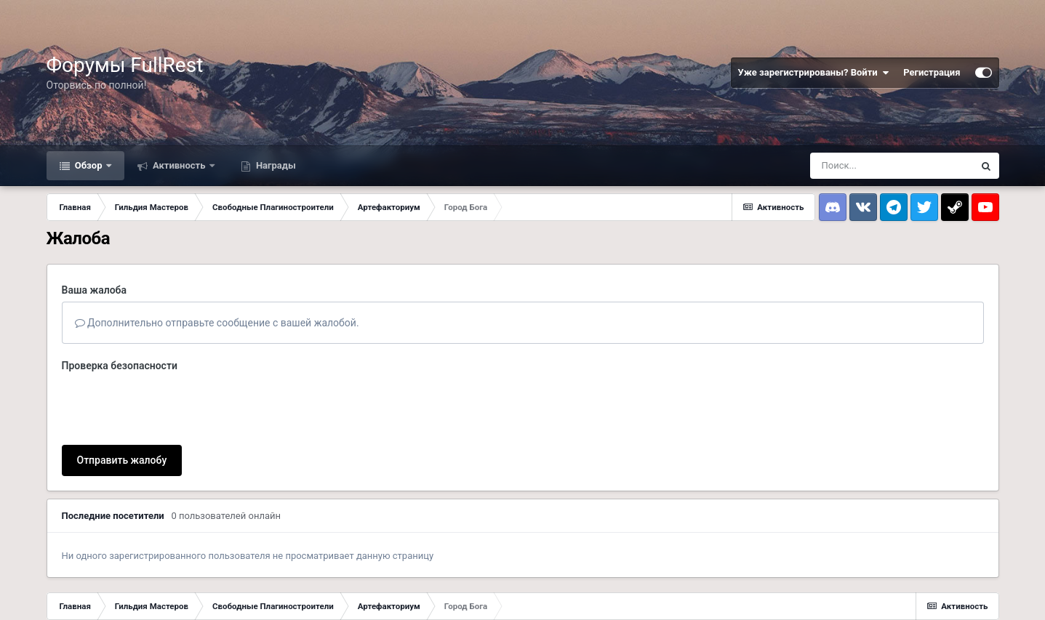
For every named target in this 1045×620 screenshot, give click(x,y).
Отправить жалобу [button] (122, 460)
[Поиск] (891, 166)
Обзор (89, 165)
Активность (179, 165)
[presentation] (172, 405)
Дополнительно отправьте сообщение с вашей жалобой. (217, 323)
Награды (275, 165)
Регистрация (931, 72)
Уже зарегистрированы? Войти (813, 72)
